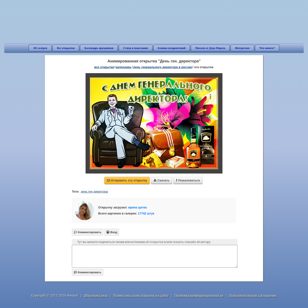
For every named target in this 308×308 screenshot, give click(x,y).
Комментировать (87, 272)
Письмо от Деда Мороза (210, 48)
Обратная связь (96, 295)
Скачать (161, 180)
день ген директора (94, 191)
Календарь (124, 67)
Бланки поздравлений (172, 48)
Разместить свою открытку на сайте (141, 295)
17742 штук (146, 213)
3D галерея (40, 48)
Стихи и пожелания (135, 48)
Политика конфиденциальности (198, 295)
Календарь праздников (98, 48)
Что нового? (267, 48)
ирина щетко (137, 207)
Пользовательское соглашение (253, 295)
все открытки (104, 67)
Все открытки (66, 48)
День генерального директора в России (162, 67)
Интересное (242, 48)
